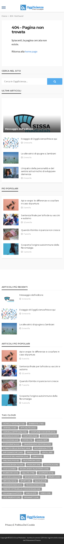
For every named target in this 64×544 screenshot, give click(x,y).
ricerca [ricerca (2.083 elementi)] (9, 468)
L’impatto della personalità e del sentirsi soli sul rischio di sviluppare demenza (38, 171)
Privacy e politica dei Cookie (20, 524)
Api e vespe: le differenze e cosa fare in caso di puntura (40, 202)
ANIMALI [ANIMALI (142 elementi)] (9, 428)
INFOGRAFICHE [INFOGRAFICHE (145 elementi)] (13, 452)
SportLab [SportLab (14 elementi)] (40, 481)
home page (31, 51)
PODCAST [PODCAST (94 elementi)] (33, 464)
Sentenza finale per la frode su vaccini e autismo (40, 217)
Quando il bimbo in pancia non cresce (40, 230)
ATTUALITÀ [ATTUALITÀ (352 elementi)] (28, 428)
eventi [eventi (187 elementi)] (42, 440)
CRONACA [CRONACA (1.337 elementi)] (11, 436)
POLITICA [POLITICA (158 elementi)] (51, 464)
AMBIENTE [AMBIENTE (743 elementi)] (36, 423)
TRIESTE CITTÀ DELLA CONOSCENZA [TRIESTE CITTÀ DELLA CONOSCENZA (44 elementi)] (21, 489)
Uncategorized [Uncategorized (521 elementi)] (12, 493)
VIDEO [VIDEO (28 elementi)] (45, 493)
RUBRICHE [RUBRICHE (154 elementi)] (10, 473)
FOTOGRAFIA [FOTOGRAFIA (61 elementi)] (11, 444)
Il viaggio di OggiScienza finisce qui (39, 138)
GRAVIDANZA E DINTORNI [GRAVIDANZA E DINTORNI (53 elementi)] (37, 444)
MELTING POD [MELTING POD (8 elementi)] (11, 460)
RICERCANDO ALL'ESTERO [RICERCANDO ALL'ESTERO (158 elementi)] (34, 468)
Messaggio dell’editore (19, 128)
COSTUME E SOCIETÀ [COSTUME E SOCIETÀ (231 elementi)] (43, 432)
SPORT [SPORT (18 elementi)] (26, 481)
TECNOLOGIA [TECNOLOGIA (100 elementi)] (35, 485)
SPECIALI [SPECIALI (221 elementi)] (9, 481)
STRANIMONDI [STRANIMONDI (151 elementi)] (12, 485)
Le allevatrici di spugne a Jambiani (38, 153)
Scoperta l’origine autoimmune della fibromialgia (40, 246)
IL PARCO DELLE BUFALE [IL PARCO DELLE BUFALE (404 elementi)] (16, 448)
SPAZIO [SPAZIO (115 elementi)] (54, 477)
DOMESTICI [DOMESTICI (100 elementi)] (49, 436)
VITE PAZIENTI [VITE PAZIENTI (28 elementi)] (11, 497)
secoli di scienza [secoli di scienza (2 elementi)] (12, 477)
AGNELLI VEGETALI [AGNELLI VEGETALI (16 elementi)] (13, 423)
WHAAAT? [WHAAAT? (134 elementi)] (31, 497)
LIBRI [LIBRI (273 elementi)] (37, 456)
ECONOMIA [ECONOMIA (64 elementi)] (10, 440)
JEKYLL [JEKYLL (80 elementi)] (47, 452)
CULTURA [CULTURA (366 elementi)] (30, 436)
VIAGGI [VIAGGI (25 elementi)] (31, 493)
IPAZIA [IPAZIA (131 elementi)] (32, 452)
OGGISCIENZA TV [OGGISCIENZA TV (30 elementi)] (13, 464)
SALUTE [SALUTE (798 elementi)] (28, 473)
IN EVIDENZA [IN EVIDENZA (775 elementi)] (42, 448)
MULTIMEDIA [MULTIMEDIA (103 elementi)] (31, 460)
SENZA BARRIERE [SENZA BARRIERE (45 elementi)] (34, 477)
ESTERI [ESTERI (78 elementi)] (27, 440)
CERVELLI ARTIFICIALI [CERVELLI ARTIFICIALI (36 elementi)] (15, 432)
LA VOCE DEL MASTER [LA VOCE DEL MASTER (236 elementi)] (15, 456)
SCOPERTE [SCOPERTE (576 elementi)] (46, 473)
